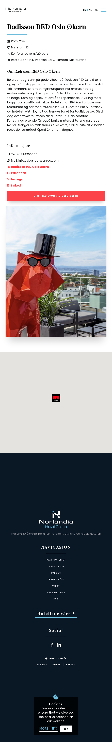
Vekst (56, 586)
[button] (56, 613)
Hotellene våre (54, 613)
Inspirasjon (56, 566)
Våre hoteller (56, 559)
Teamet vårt (56, 579)
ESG (56, 599)
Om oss (56, 572)
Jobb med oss (56, 592)
